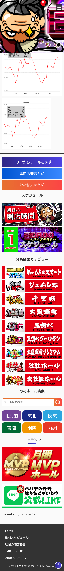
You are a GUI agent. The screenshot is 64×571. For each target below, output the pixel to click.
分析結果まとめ (32, 185)
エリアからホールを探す (32, 162)
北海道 (11, 416)
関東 (52, 416)
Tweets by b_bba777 (20, 514)
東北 (31, 416)
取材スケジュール (16, 538)
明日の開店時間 (15, 544)
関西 (31, 428)
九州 (52, 428)
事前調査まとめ (32, 173)
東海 (11, 428)
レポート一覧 (14, 551)
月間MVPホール (15, 558)
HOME (9, 531)
